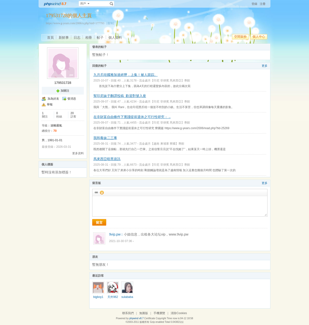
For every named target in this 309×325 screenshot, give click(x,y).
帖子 (100, 37)
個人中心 (259, 36)
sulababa (127, 297)
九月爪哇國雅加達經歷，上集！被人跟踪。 (125, 75)
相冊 (88, 37)
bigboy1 (98, 297)
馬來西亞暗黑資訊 (106, 159)
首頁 (50, 37)
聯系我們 (128, 313)
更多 (264, 65)
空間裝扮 (240, 36)
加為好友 (53, 98)
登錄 (254, 3)
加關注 (65, 90)
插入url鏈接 (96, 192)
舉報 (50, 104)
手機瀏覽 (159, 313)
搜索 (111, 3)
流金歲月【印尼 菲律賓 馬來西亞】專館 (164, 80)
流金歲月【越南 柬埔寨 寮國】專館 (161, 143)
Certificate (149, 318)
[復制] (110, 23)
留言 (99, 222)
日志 (77, 37)
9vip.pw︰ (116, 234)
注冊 (263, 3)
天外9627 (112, 298)
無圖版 (143, 313)
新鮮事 (64, 37)
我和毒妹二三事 (105, 138)
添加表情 (101, 192)
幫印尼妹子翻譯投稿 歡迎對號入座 (119, 96)
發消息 (71, 98)
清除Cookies (179, 313)
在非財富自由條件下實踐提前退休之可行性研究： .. (132, 117)
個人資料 (115, 37)
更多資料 (78, 153)
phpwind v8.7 (136, 318)
